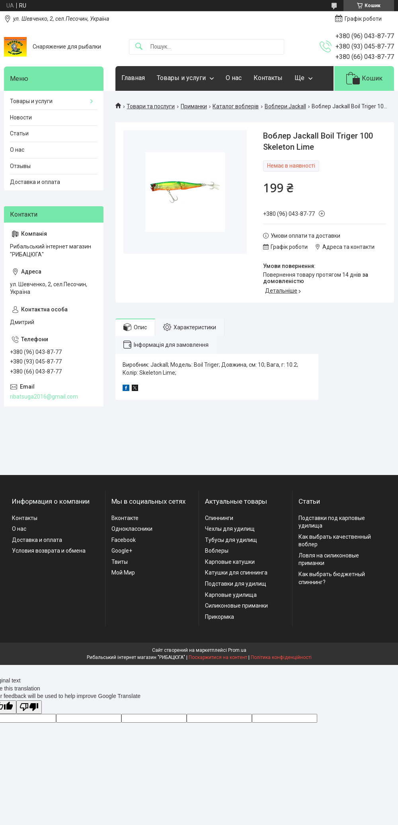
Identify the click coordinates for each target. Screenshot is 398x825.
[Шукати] (138, 47)
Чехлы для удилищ (230, 529)
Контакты (268, 78)
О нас (234, 78)
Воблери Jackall (285, 106)
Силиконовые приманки (236, 605)
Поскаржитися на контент (218, 657)
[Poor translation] (29, 707)
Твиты (119, 562)
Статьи (19, 133)
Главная (133, 78)
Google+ (121, 550)
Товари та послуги (151, 106)
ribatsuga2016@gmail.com (44, 396)
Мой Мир (123, 572)
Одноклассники (131, 529)
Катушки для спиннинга (236, 572)
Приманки (194, 106)
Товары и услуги (181, 78)
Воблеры (216, 550)
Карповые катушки (230, 562)
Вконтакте (125, 518)
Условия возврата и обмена (49, 550)
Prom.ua (237, 650)
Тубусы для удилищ (231, 540)
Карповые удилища (231, 595)
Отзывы (20, 166)
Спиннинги (219, 518)
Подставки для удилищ (235, 584)
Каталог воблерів (236, 106)
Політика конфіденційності (281, 657)
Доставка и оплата (35, 182)
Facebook (123, 540)
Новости (21, 117)
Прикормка (219, 617)
